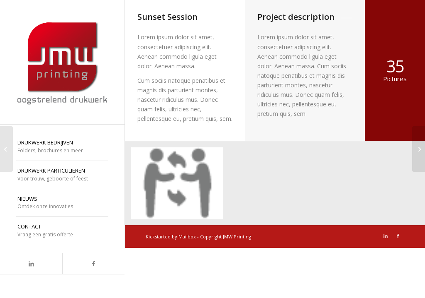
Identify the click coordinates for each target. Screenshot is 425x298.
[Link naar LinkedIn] (31, 263)
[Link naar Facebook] (93, 263)
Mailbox (187, 236)
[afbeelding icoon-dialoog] (180, 186)
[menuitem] (62, 147)
